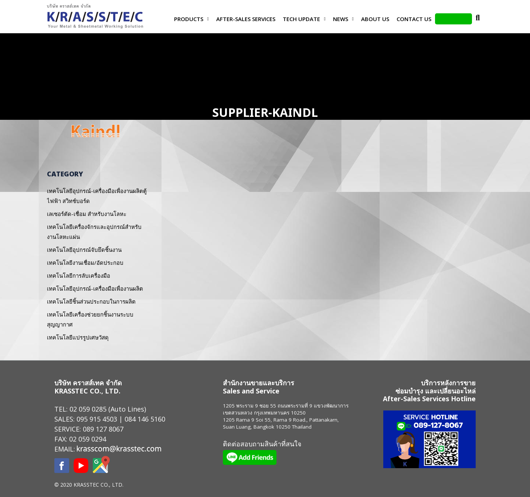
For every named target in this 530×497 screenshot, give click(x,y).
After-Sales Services (245, 19)
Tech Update (301, 19)
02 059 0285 (87, 409)
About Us (375, 19)
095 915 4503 (97, 419)
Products (188, 19)
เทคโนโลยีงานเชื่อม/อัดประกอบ (85, 262)
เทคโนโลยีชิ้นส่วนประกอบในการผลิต (91, 301)
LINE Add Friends (453, 18)
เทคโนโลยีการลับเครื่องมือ (78, 275)
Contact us (414, 19)
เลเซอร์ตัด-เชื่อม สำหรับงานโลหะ (86, 213)
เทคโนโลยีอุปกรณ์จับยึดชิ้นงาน (84, 249)
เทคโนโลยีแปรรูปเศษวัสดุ (78, 337)
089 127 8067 (103, 429)
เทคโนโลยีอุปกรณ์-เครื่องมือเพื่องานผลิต (95, 288)
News (340, 19)
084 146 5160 (145, 419)
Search (477, 19)
